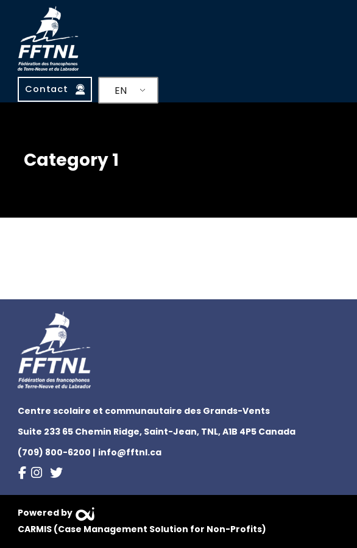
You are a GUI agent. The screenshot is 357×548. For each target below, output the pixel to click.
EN (121, 91)
